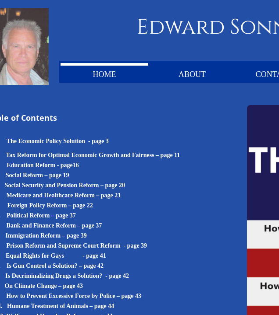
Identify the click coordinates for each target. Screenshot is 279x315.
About (192, 74)
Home (104, 74)
